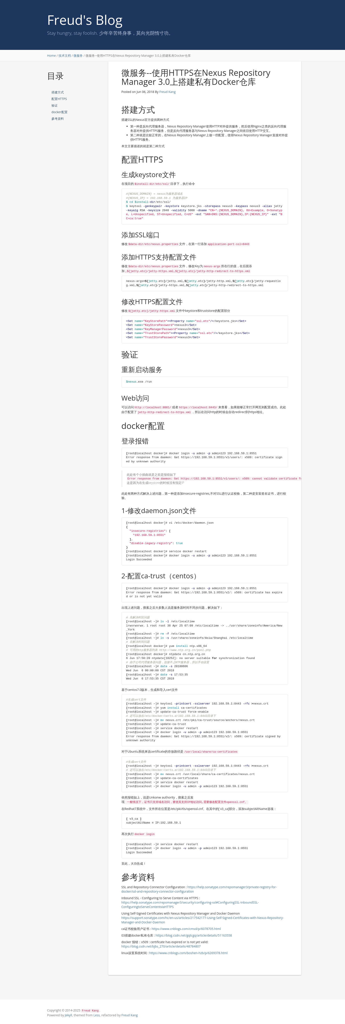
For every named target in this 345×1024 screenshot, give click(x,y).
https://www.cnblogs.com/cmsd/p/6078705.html (186, 929)
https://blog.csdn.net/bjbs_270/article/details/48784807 (161, 946)
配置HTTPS (59, 99)
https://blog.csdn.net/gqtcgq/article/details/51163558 (194, 935)
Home (51, 55)
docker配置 (59, 112)
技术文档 (65, 55)
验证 (54, 105)
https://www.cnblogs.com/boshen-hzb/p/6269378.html (188, 953)
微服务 (78, 55)
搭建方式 (57, 92)
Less (97, 1015)
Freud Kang (167, 92)
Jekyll (68, 1015)
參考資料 (57, 118)
